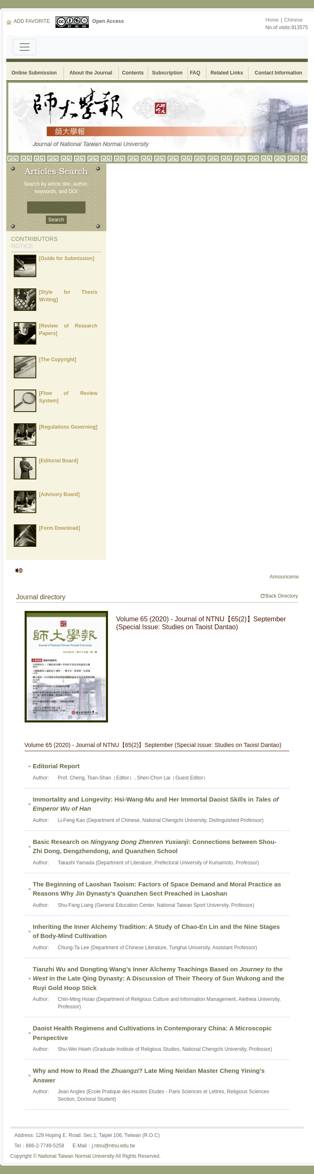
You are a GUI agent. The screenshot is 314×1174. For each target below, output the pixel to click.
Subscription (167, 73)
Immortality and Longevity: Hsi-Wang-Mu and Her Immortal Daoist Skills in (156, 804)
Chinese (293, 20)
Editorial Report (56, 765)
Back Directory (279, 596)
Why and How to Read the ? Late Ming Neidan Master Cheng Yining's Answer (149, 1075)
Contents (133, 73)
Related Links (227, 73)
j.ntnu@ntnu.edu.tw (113, 1146)
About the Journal (90, 73)
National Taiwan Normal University (76, 1156)
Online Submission (34, 73)
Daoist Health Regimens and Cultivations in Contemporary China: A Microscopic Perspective (152, 1033)
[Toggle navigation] (24, 47)
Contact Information (278, 73)
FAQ (196, 73)
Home (272, 20)
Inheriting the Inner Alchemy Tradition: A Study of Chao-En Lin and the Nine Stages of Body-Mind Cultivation (156, 931)
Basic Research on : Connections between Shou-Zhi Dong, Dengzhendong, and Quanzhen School (154, 846)
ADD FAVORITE (28, 21)
